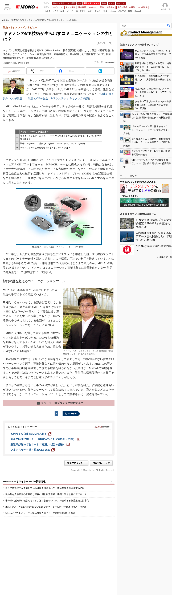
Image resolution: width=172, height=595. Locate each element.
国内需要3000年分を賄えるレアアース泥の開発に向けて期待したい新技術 (154, 236)
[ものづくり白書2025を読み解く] (30, 434)
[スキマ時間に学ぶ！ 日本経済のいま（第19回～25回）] (45, 439)
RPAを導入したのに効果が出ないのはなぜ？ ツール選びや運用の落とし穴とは (45, 507)
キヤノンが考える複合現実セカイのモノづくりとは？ (45, 148)
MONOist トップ (101, 463)
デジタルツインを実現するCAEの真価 (137, 182)
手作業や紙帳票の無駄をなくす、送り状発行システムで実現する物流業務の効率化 (47, 500)
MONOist (5, 20)
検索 (169, 25)
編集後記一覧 (165, 257)
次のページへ (71, 413)
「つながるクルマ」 (129, 196)
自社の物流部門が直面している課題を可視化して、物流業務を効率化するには (44, 488)
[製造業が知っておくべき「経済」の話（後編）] (40, 444)
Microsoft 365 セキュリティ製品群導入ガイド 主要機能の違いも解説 (40, 513)
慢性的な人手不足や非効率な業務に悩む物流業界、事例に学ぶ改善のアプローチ (46, 494)
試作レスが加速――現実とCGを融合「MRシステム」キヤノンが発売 (52, 143)
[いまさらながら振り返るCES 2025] (32, 449)
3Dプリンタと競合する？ (60, 403)
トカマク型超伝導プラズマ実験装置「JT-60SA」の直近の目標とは (154, 223)
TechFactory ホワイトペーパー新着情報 (24, 481)
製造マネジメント (19, 20)
